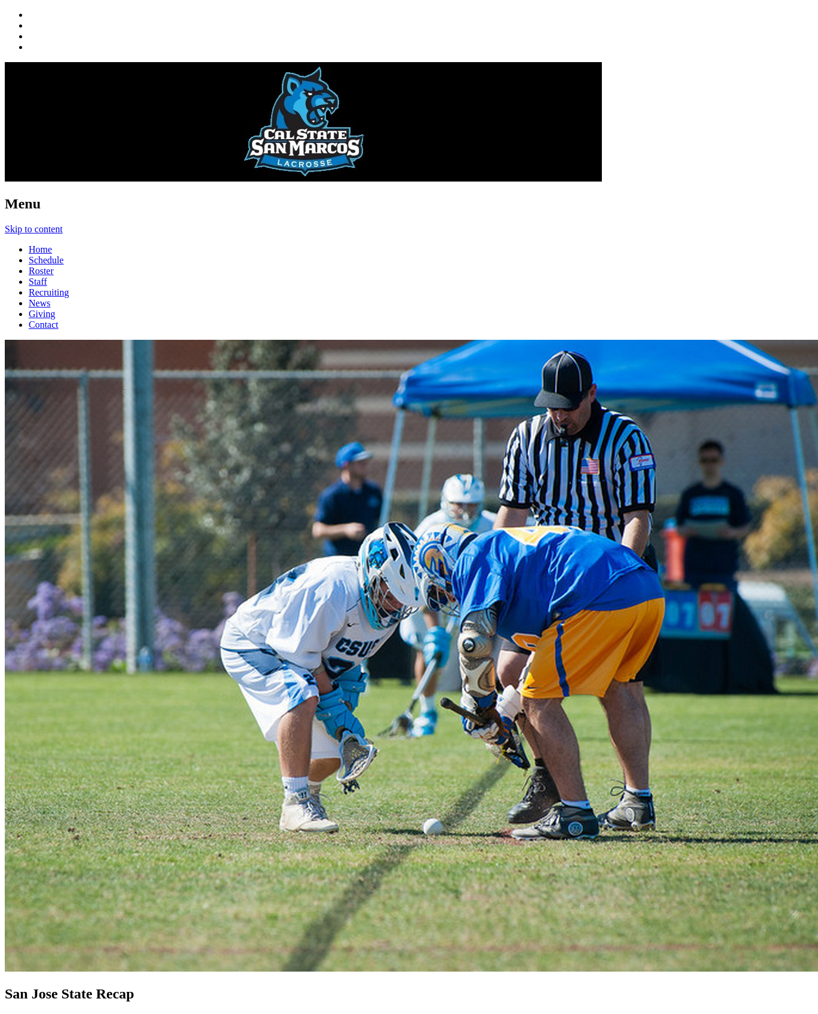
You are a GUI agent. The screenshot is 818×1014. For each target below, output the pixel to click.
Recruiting (49, 292)
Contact (44, 324)
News (39, 303)
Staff (38, 281)
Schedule (46, 260)
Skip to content (34, 229)
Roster (41, 271)
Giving (42, 314)
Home (40, 249)
